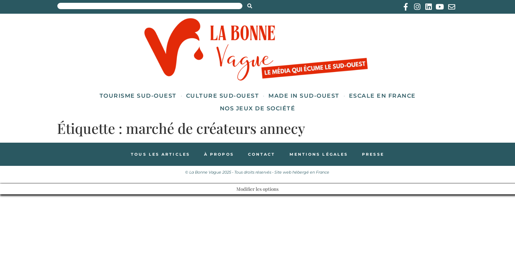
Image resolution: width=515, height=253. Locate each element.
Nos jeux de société (257, 108)
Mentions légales (319, 154)
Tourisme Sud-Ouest (138, 95)
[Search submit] (250, 6)
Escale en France (382, 95)
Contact (261, 154)
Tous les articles (160, 154)
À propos (219, 154)
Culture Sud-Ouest (222, 95)
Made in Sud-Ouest (303, 95)
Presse (373, 154)
